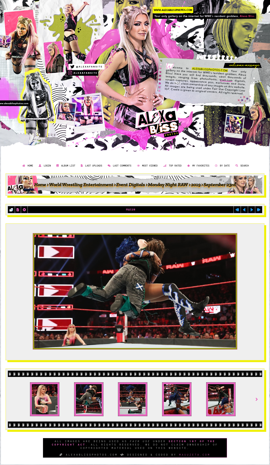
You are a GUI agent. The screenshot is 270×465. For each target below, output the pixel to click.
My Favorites (197, 165)
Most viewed (147, 165)
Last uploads (91, 165)
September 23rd (220, 185)
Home (27, 165)
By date (222, 165)
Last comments (119, 165)
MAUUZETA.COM (194, 454)
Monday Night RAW (168, 185)
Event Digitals (130, 185)
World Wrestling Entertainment (81, 185)
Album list (65, 165)
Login (44, 165)
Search (241, 165)
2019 (196, 185)
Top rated (172, 165)
